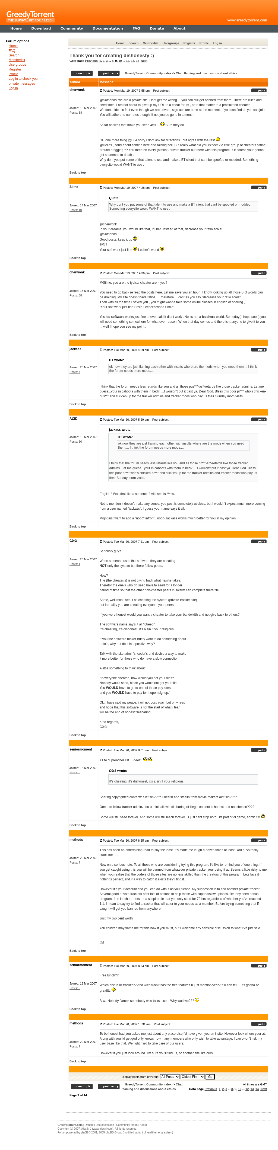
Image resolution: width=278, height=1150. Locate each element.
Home (120, 43)
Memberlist (150, 43)
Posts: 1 (75, 564)
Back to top (78, 172)
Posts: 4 (75, 371)
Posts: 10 (76, 210)
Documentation (105, 1124)
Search (134, 43)
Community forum (127, 1124)
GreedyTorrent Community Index (148, 73)
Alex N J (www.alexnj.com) (97, 1128)
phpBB (84, 1132)
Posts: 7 (75, 862)
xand (149, 1132)
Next (144, 60)
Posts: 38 (76, 112)
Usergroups (171, 43)
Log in (217, 43)
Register (189, 43)
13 (132, 60)
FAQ (12, 51)
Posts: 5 (75, 772)
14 (137, 60)
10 (120, 60)
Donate (89, 1124)
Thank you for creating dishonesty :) (112, 55)
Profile (204, 43)
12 (127, 60)
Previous (91, 60)
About (143, 1124)
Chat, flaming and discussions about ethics (206, 73)
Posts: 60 (76, 441)
